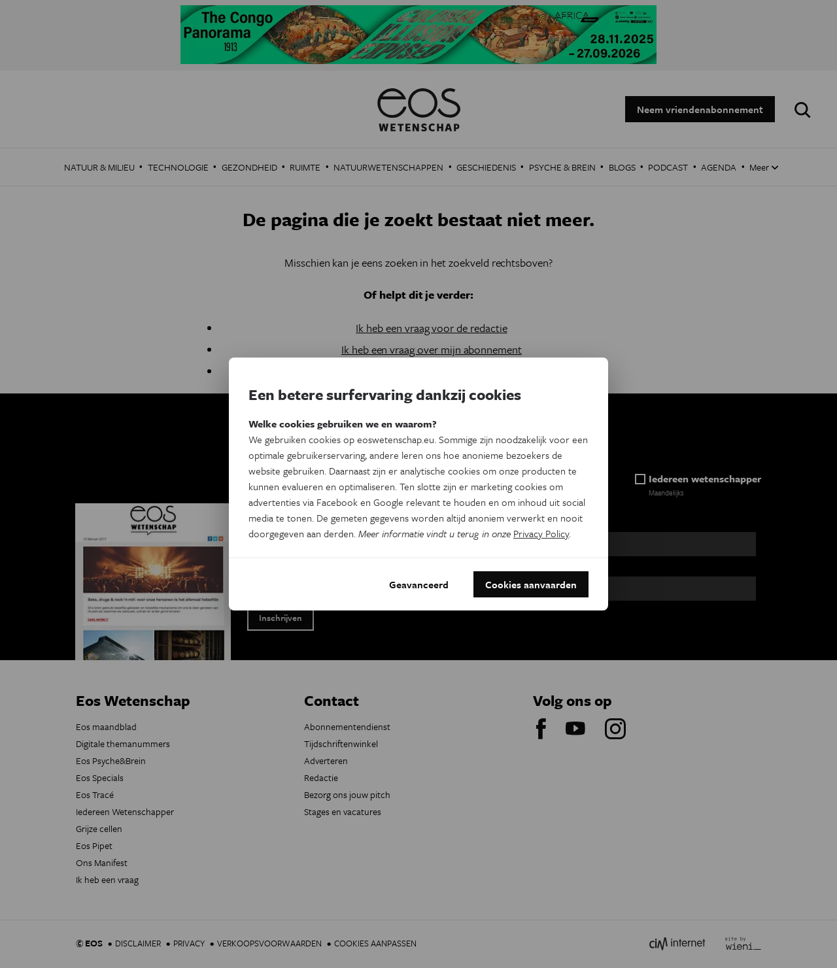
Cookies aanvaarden (531, 584)
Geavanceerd (419, 584)
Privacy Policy (541, 533)
